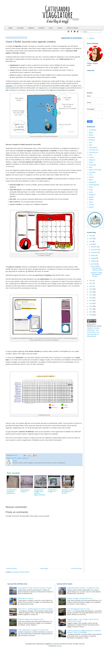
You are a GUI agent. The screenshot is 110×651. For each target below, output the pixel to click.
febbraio (94, 261)
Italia (90, 167)
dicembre (94, 247)
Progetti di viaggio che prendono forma (30, 619)
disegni (19, 458)
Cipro (90, 145)
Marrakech (92, 182)
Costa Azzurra (93, 152)
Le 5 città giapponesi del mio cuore (78, 609)
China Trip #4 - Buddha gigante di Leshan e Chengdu (35, 609)
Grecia (91, 162)
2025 (91, 238)
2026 (91, 236)
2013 (91, 306)
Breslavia (92, 140)
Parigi (91, 187)
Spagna (91, 197)
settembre (94, 252)
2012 (91, 309)
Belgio (91, 132)
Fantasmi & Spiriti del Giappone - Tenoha (96, 274)
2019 (91, 289)
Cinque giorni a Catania (25, 598)
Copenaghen (93, 147)
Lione (90, 175)
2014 (91, 303)
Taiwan (91, 199)
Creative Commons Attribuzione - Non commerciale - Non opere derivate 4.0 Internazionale (93, 332)
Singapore (92, 194)
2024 (91, 241)
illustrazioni (25, 458)
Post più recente (11, 568)
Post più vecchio (76, 568)
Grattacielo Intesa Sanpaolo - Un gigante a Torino (83, 588)
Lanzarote (92, 172)
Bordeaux (92, 137)
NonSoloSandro (94, 185)
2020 (91, 286)
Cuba (90, 155)
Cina (90, 142)
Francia (91, 157)
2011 (91, 312)
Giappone (92, 160)
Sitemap (91, 38)
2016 (91, 297)
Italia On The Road (95, 170)
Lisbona (91, 177)
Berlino (91, 135)
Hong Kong (92, 165)
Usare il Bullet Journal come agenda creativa (97, 268)
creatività (13, 458)
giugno (93, 255)
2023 (91, 244)
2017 (91, 295)
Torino (91, 202)
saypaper (9, 86)
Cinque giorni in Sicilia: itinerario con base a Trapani (35, 588)
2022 (91, 280)
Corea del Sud (93, 150)
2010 (91, 315)
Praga (91, 189)
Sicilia (91, 192)
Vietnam (91, 204)
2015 (91, 300)
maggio (93, 258)
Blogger (59, 646)
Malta (90, 180)
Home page (44, 568)
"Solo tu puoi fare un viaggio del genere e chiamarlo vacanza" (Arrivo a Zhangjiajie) (84, 631)
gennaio (94, 264)
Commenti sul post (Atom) (20, 572)
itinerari (91, 207)
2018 (91, 292)
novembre (94, 249)
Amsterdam (92, 130)
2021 (91, 283)
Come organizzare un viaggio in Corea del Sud (33, 630)
